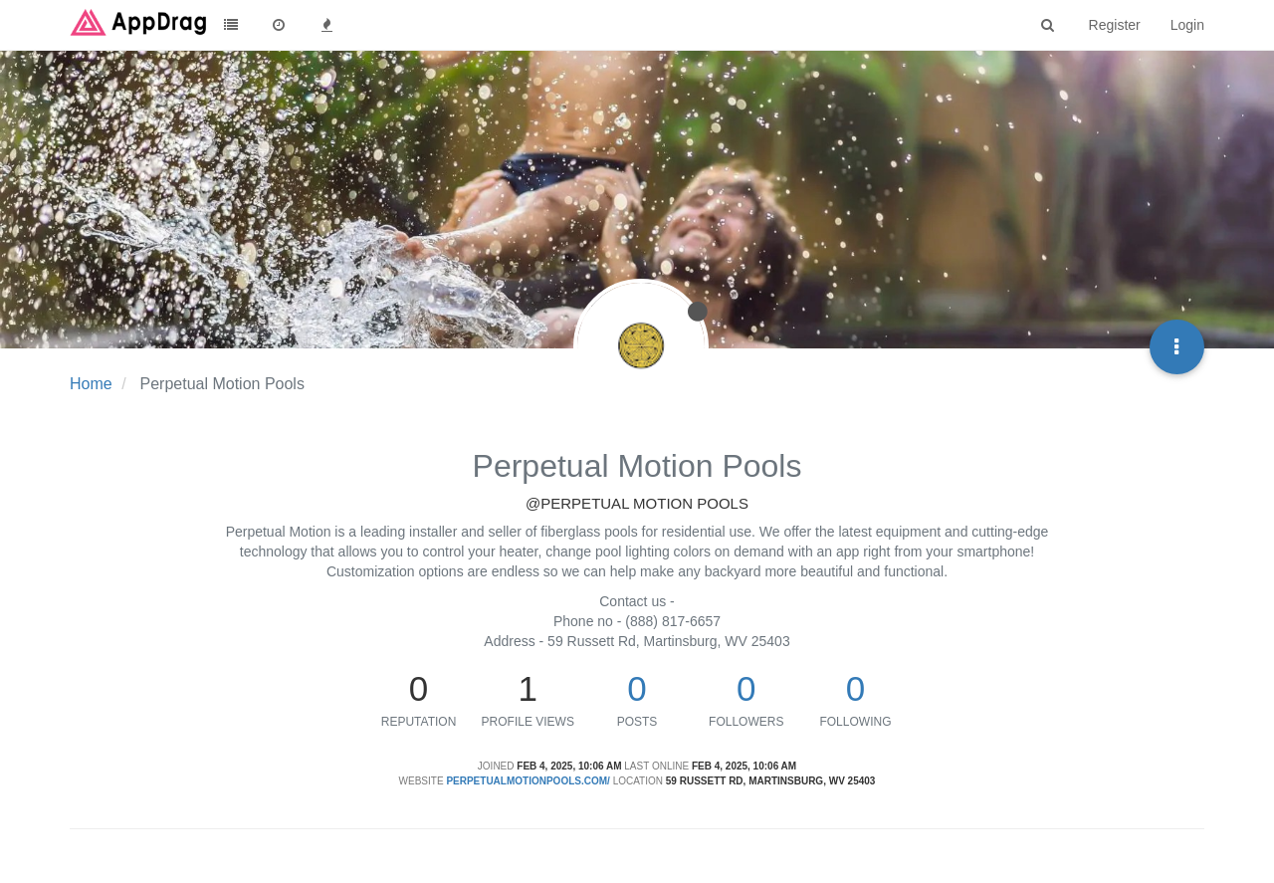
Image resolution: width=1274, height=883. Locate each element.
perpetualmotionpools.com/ (527, 780)
